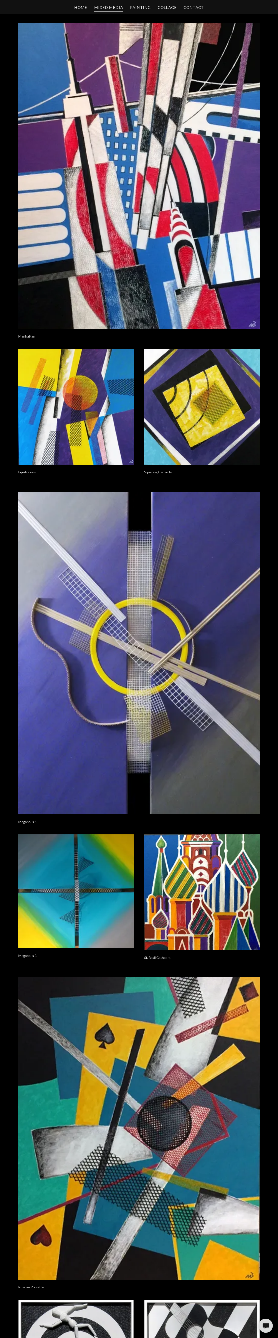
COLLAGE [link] (167, 7)
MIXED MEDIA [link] (108, 7)
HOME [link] (80, 7)
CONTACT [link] (194, 7)
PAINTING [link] (140, 7)
